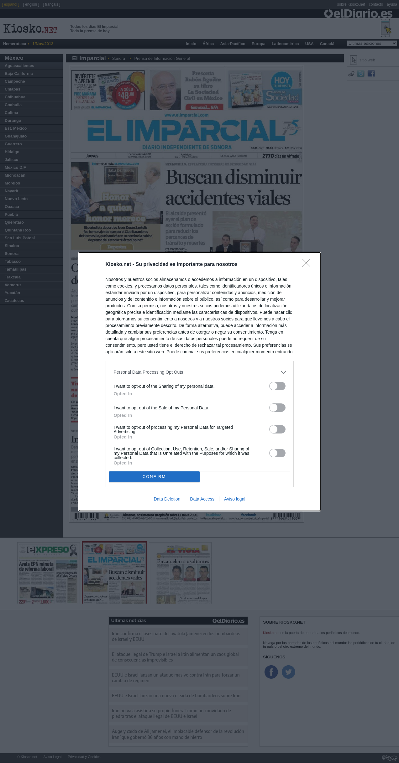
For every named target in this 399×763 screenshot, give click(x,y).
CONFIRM (154, 476)
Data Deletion (167, 498)
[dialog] (199, 381)
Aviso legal (234, 498)
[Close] (308, 265)
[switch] (277, 386)
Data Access (202, 498)
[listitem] (200, 372)
